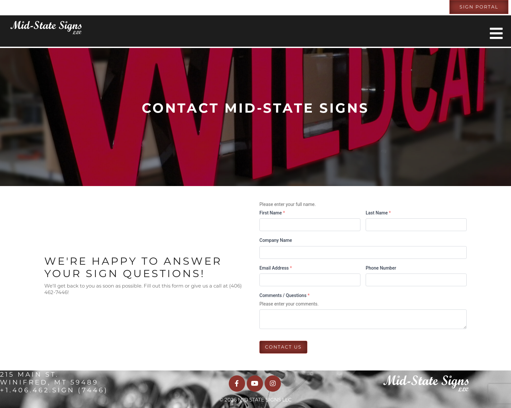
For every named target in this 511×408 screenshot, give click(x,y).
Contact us (283, 347)
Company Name (275, 240)
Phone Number (381, 268)
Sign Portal (479, 7)
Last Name (378, 212)
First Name (272, 212)
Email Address (275, 268)
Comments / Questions (284, 295)
